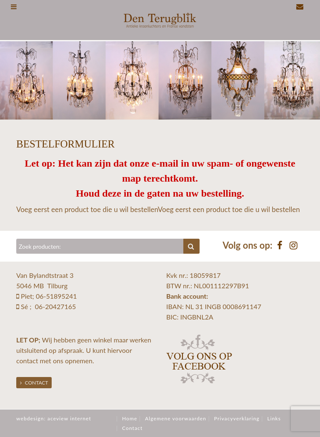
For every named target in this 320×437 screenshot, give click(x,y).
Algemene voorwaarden (175, 418)
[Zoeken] (100, 246)
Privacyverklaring (237, 418)
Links (274, 418)
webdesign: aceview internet (53, 418)
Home (129, 418)
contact (27, 361)
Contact (34, 383)
